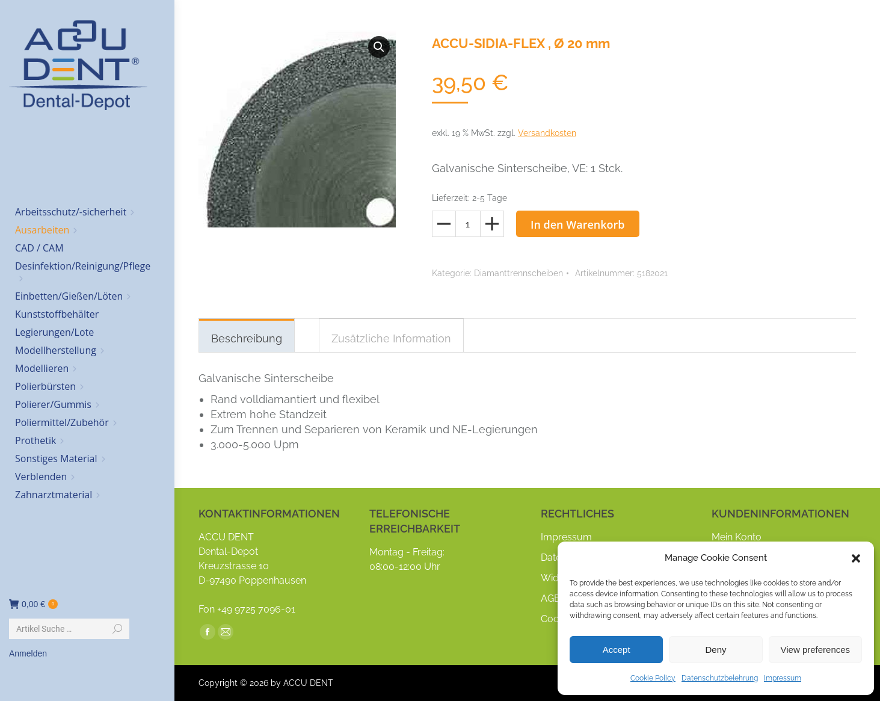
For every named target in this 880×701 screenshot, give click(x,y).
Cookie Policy (652, 678)
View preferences (816, 649)
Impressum (782, 678)
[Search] (69, 629)
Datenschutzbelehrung (720, 678)
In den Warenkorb (578, 224)
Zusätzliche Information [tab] (391, 338)
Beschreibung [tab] (246, 338)
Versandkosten (547, 133)
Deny (715, 649)
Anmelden (28, 653)
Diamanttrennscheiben (518, 273)
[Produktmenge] (468, 224)
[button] (856, 558)
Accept (616, 649)
